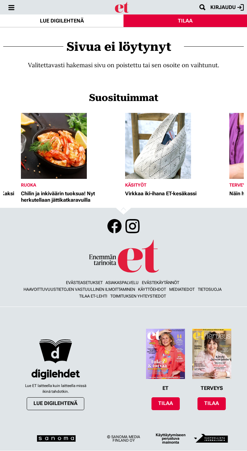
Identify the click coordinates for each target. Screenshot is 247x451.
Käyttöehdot (152, 289)
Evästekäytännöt (160, 282)
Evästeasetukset (84, 282)
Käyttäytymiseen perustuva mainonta (171, 439)
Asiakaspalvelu (122, 282)
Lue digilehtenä (62, 21)
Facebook (114, 226)
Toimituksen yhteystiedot (138, 296)
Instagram (132, 226)
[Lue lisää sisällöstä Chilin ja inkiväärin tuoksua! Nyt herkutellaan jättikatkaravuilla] (71, 146)
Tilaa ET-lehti (93, 296)
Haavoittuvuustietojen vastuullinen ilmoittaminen (79, 289)
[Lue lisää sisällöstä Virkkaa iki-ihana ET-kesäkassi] (175, 146)
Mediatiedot (182, 289)
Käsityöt (135, 185)
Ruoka (28, 185)
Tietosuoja (210, 289)
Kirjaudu (227, 7)
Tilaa (185, 21)
